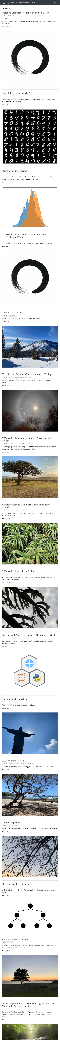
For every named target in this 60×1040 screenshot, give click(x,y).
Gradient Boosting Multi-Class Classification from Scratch (26, 506)
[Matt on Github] (32, 3)
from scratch (12, 315)
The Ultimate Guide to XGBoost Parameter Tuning (26, 374)
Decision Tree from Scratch (15, 884)
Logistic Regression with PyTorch (18, 93)
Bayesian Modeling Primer (15, 170)
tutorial (11, 96)
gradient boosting (20, 377)
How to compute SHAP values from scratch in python (21, 318)
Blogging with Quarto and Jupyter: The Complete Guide (29, 635)
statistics (5, 18)
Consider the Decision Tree (15, 939)
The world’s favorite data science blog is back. (18, 705)
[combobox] (55, 2)
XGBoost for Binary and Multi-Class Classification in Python (27, 439)
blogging (18, 638)
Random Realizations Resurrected (18, 699)
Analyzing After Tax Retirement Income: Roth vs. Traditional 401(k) (24, 235)
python (5, 96)
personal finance (7, 240)
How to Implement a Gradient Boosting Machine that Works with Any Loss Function (28, 1004)
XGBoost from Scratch (13, 760)
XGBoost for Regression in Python (18, 571)
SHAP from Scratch (11, 312)
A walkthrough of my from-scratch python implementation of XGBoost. (27, 767)
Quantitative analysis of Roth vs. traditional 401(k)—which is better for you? (29, 243)
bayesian (5, 174)
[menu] (4, 2)
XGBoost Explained (11, 822)
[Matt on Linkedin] (34, 3)
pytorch (17, 96)
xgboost (29, 377)
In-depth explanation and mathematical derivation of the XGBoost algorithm (29, 828)
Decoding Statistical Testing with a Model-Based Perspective (25, 14)
